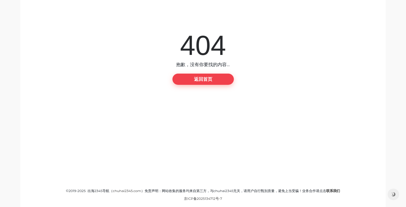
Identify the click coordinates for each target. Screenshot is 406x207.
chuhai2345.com (127, 191)
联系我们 (333, 191)
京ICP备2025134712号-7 (203, 198)
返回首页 (203, 79)
